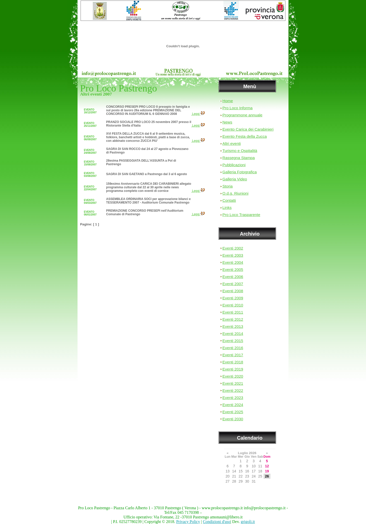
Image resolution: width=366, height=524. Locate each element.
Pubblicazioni (234, 165)
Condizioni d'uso (216, 521)
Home (227, 101)
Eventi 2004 (232, 262)
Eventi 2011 (232, 312)
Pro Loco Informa (237, 108)
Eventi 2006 (232, 276)
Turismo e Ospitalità (239, 150)
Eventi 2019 (232, 369)
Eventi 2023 (232, 397)
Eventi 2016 (232, 348)
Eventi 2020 (232, 376)
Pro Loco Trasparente (241, 214)
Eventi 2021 (232, 383)
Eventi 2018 (232, 362)
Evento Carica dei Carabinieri (247, 129)
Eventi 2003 (232, 255)
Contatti (229, 200)
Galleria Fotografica (239, 172)
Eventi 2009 (232, 298)
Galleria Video (234, 179)
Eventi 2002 (232, 248)
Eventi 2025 (232, 412)
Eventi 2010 (232, 305)
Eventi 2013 (232, 326)
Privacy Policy (188, 521)
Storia (227, 186)
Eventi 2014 (232, 333)
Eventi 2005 (232, 269)
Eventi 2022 (232, 390)
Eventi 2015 (232, 340)
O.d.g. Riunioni (235, 193)
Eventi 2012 (232, 319)
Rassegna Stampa (238, 158)
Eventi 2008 (232, 291)
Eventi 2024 (232, 405)
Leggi (198, 114)
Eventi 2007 (232, 284)
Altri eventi (231, 143)
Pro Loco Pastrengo (118, 88)
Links (227, 207)
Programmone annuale (242, 115)
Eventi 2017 (232, 355)
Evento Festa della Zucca (244, 136)
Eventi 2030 (232, 419)
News (227, 122)
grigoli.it (248, 521)
